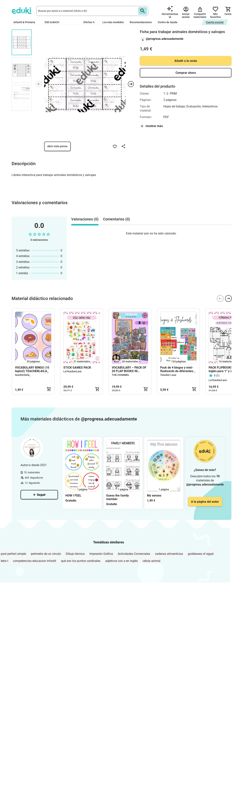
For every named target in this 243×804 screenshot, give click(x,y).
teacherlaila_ (22, 374)
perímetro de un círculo (46, 554)
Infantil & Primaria (26, 22)
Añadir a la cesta (185, 61)
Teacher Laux (168, 374)
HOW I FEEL (73, 495)
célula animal (151, 561)
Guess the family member (117, 497)
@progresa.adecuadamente (164, 39)
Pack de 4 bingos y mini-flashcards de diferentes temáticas (176, 369)
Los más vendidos (113, 22)
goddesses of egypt (201, 554)
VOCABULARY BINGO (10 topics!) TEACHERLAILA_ (32, 369)
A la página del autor (205, 501)
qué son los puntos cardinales (80, 561)
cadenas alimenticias (169, 554)
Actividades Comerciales (134, 554)
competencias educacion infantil (34, 561)
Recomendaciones (141, 22)
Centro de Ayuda (167, 22)
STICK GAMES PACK (77, 367)
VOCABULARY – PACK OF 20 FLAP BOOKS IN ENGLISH (129, 369)
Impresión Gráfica (101, 554)
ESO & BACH (53, 22)
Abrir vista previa (57, 146)
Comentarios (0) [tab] (116, 219)
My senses (154, 495)
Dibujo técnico (75, 554)
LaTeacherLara (72, 371)
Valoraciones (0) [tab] (85, 219)
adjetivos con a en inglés (121, 561)
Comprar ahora (186, 73)
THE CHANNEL (120, 374)
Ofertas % (89, 22)
